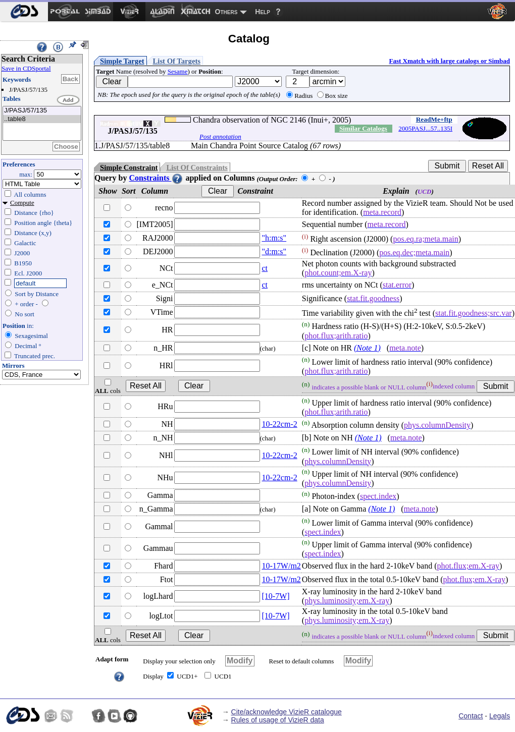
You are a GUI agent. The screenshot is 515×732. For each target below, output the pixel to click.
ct (265, 268)
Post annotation (220, 136)
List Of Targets (176, 61)
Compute (22, 202)
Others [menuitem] (226, 12)
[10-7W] (276, 596)
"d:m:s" (274, 251)
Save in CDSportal (26, 68)
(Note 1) (367, 348)
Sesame (178, 71)
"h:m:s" (274, 238)
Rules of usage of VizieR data (277, 720)
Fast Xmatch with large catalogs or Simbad (449, 61)
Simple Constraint (129, 167)
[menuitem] (24, 11)
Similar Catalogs (363, 128)
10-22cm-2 (279, 424)
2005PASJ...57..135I (425, 128)
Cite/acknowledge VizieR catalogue (286, 712)
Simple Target (122, 61)
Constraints (156, 178)
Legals (499, 716)
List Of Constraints (196, 167)
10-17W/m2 (281, 565)
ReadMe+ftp (434, 119)
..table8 (42, 119)
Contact (470, 716)
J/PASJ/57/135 (42, 110)
